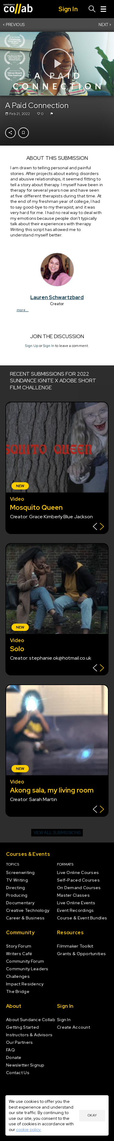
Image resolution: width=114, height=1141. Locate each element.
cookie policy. (28, 1129)
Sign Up (31, 346)
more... (22, 310)
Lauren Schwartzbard (57, 297)
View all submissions (57, 832)
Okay (92, 1115)
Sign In (48, 346)
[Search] (92, 9)
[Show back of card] (98, 527)
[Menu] (103, 9)
